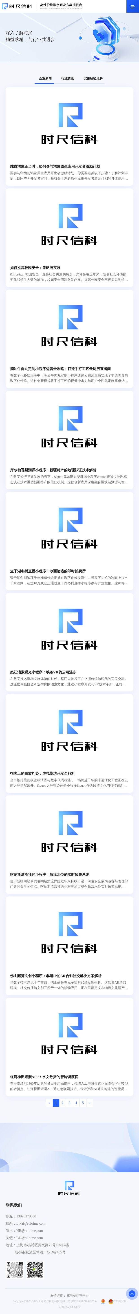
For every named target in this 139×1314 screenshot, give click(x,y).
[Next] (89, 1103)
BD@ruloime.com (29, 1238)
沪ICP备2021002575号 (84, 1301)
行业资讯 (67, 78)
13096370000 (26, 1216)
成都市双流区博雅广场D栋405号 (40, 1252)
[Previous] (49, 1103)
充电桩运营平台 (78, 1295)
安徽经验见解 (93, 78)
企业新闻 (45, 78)
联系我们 (14, 1205)
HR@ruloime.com (29, 1231)
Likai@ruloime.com (31, 1223)
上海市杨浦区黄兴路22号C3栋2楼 (42, 1245)
